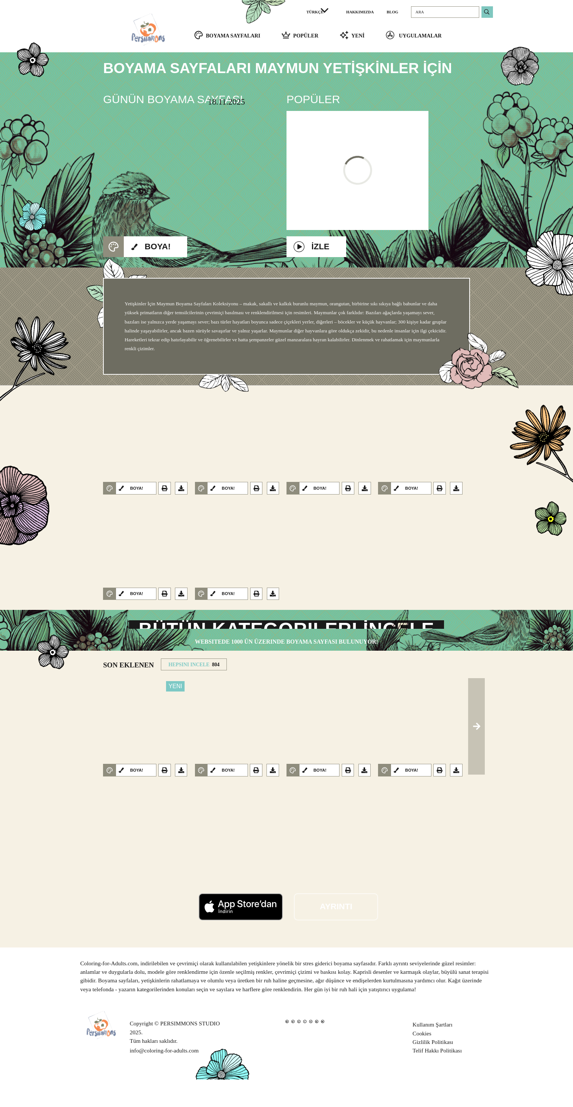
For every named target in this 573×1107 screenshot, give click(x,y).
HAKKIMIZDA (360, 12)
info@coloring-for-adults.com (164, 1078)
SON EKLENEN (128, 693)
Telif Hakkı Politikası (437, 1078)
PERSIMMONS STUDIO (190, 1051)
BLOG (392, 12)
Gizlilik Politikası (433, 1069)
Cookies (422, 1061)
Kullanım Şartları (433, 1052)
